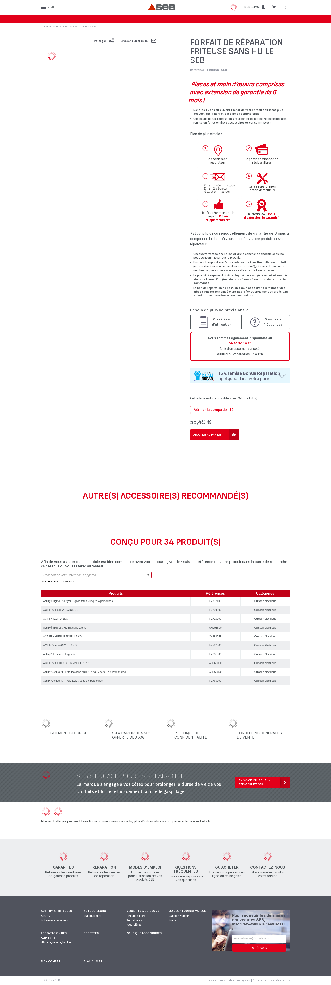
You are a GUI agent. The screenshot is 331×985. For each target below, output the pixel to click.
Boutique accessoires (144, 933)
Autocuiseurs (95, 911)
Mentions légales (239, 980)
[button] (254, 7)
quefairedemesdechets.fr (190, 821)
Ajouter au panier (207, 435)
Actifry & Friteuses (56, 911)
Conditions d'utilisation (222, 322)
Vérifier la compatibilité (213, 409)
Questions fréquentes (273, 322)
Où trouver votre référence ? (57, 581)
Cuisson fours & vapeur (187, 911)
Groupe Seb (260, 980)
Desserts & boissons (142, 911)
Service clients (216, 980)
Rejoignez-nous (280, 980)
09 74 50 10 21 (240, 343)
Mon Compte (50, 961)
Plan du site (93, 961)
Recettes (91, 933)
